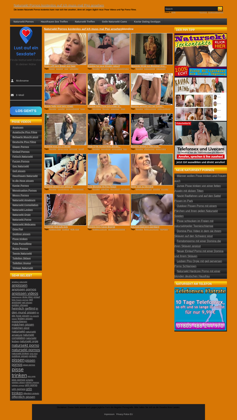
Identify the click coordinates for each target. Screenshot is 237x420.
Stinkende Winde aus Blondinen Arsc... (149, 66)
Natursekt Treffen (85, 21)
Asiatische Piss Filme (24, 132)
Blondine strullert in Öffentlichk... (146, 146)
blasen (52, 69)
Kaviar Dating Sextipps (147, 21)
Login (174, 12)
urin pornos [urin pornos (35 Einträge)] (18, 389)
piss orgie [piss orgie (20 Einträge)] (31, 376)
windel (81, 149)
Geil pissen (18, 171)
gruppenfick (106, 149)
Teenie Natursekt (22, 253)
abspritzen (97, 109)
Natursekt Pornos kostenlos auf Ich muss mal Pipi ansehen (59, 5)
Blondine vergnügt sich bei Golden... (147, 106)
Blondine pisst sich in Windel (57, 146)
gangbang (164, 229)
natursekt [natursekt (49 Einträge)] (18, 331)
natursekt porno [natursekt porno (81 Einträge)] (25, 345)
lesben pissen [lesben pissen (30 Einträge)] (25, 318)
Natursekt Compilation (25, 205)
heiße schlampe (72, 109)
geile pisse (74, 229)
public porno (161, 149)
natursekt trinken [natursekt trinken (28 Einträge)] (20, 353)
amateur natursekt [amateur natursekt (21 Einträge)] (19, 282)
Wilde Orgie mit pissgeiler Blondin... (104, 146)
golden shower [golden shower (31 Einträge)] (20, 305)
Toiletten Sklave (21, 258)
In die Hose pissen (23, 180)
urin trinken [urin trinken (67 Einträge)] (22, 391)
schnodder (74, 69)
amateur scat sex (100, 229)
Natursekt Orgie (21, 214)
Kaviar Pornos (20, 185)
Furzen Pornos (20, 161)
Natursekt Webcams (24, 224)
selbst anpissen (164, 109)
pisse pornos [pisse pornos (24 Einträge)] (29, 365)
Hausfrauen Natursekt (25, 176)
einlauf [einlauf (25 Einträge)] (37, 297)
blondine (59, 69)
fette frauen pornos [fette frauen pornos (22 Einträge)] (20, 300)
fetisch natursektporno (119, 69)
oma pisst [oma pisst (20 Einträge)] (34, 353)
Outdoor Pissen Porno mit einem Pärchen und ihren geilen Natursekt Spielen (196, 210)
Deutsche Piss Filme (24, 142)
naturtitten (105, 189)
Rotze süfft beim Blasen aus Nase (60, 66)
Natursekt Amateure (23, 200)
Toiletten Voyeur (21, 263)
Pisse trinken (20, 239)
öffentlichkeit (149, 149)
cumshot (61, 109)
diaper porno (63, 149)
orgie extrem (117, 149)
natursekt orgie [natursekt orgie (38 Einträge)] (29, 341)
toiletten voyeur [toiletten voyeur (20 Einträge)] (18, 385)
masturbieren (149, 69)
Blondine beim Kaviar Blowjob (101, 227)
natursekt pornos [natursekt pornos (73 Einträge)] (26, 350)
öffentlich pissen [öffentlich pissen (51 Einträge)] (23, 397)
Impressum (109, 414)
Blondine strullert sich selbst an (58, 186)
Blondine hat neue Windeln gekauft (104, 66)
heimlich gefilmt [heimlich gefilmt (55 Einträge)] (23, 308)
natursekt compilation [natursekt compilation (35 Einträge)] (23, 336)
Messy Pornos (20, 195)
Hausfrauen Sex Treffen (54, 21)
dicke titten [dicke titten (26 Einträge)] (27, 297)
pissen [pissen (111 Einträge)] (18, 360)
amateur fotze (55, 229)
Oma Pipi (17, 229)
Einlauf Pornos (21, 151)
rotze (66, 69)
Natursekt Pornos (23, 21)
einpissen (73, 149)
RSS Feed (203, 12)
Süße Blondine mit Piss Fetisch (102, 186)
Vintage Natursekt (22, 268)
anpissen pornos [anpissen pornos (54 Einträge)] (24, 289)
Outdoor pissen (21, 234)
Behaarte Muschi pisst (25, 137)
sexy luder (125, 189)
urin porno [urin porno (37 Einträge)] (31, 385)
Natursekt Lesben (22, 209)
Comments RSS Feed (215, 12)
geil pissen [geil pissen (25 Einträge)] (27, 302)
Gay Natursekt (20, 166)
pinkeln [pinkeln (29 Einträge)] (33, 356)
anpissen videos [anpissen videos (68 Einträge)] (25, 293)
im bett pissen (63, 189)
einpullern (105, 69)
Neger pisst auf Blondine (142, 186)
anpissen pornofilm (144, 189)
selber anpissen (77, 189)
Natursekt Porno (21, 219)
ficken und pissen (151, 229)
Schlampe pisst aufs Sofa (56, 227)
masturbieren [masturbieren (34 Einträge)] (19, 321)
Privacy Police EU (124, 414)
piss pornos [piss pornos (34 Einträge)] (18, 379)
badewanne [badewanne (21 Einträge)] (17, 297)
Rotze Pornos (20, 248)
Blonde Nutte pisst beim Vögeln (58, 106)
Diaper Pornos (20, 146)
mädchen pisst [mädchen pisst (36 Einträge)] (20, 328)
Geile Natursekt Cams (114, 21)
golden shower (150, 109)
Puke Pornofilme (21, 243)
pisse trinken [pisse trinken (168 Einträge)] (19, 372)
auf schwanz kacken (116, 229)
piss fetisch (115, 189)
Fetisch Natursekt (22, 156)
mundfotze (115, 109)
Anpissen (17, 127)
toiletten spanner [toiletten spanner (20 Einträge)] (32, 382)
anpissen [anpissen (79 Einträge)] (19, 285)
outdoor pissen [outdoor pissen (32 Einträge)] (20, 356)
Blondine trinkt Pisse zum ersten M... (104, 106)
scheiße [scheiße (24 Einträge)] (29, 380)
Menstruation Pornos (24, 190)
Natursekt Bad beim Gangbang (145, 227)
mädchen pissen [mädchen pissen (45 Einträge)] (23, 324)
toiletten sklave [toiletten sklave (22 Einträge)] (18, 382)
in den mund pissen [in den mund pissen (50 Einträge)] (25, 310)
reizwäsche (161, 69)
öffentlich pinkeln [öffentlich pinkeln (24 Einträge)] (31, 393)
